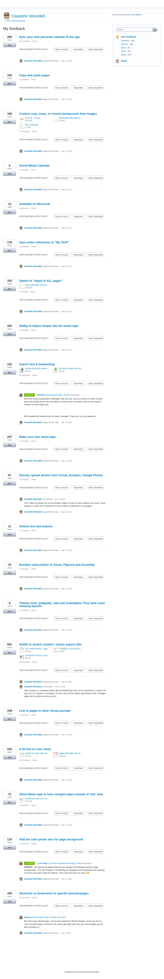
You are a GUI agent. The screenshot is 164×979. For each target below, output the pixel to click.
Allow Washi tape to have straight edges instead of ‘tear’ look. (61, 794)
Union (124, 51)
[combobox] (134, 29)
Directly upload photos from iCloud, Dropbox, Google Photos (61, 475)
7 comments (24, 79)
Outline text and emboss (36, 526)
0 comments (24, 170)
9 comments (24, 479)
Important (80, 50)
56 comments (24, 375)
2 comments (24, 569)
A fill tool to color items (35, 749)
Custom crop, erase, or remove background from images (58, 113)
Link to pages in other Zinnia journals (44, 710)
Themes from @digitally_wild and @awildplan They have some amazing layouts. (62, 605)
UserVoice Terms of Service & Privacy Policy (82, 972)
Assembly (125, 41)
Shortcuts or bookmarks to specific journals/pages (54, 893)
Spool (123, 48)
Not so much (62, 50)
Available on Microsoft (34, 204)
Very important (96, 50)
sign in (138, 15)
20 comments (24, 898)
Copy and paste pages (34, 75)
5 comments (24, 247)
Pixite (124, 61)
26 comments (24, 760)
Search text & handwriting (37, 364)
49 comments (24, 662)
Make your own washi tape (37, 437)
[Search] (155, 29)
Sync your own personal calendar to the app (49, 37)
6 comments (24, 844)
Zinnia (34, 41)
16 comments (24, 41)
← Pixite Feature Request (14, 21)
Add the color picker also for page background (51, 839)
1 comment (23, 292)
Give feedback (128, 36)
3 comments (24, 805)
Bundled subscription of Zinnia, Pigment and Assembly (57, 564)
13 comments (24, 131)
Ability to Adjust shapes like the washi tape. (49, 326)
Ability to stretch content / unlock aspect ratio (50, 644)
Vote (9, 45)
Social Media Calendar (34, 165)
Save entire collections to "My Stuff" (44, 242)
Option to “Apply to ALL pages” (41, 280)
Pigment (124, 44)
